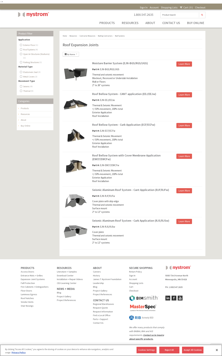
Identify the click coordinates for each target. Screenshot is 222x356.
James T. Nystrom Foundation (107, 279)
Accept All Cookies (193, 350)
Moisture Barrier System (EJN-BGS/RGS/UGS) (120, 63)
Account (154, 7)
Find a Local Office (101, 315)
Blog (59, 292)
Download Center (65, 275)
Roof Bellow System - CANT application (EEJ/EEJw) (124, 94)
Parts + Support (100, 319)
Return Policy (135, 271)
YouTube (180, 298)
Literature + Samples (67, 271)
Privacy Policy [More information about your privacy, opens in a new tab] (19, 352)
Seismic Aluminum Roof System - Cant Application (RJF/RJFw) (130, 190)
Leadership (98, 283)
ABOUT (97, 268)
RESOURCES (64, 268)
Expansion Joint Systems (33, 279)
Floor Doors (26, 290)
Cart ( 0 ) (186, 7)
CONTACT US (101, 300)
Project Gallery (64, 296)
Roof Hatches (27, 298)
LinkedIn (167, 298)
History (96, 275)
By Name (70, 54)
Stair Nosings (27, 305)
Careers (97, 271)
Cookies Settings (146, 350)
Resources (130, 23)
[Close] (216, 350)
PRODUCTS (27, 268)
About (150, 23)
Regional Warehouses (103, 304)
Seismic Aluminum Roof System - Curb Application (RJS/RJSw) (130, 220)
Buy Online (195, 23)
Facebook (174, 298)
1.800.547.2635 (143, 14)
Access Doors (27, 271)
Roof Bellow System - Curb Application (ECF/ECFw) (123, 124)
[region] (111, 350)
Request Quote (100, 307)
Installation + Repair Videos (70, 279)
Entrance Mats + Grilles (32, 275)
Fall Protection (28, 283)
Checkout (200, 7)
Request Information (103, 311)
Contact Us (171, 23)
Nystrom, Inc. (33, 22)
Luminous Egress (29, 294)
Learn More (184, 64)
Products (107, 23)
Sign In (144, 7)
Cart (131, 286)
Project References (66, 300)
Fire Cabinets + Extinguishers (35, 286)
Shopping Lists (169, 7)
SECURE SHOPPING (141, 268)
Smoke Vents (27, 301)
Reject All (169, 350)
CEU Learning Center (66, 283)
